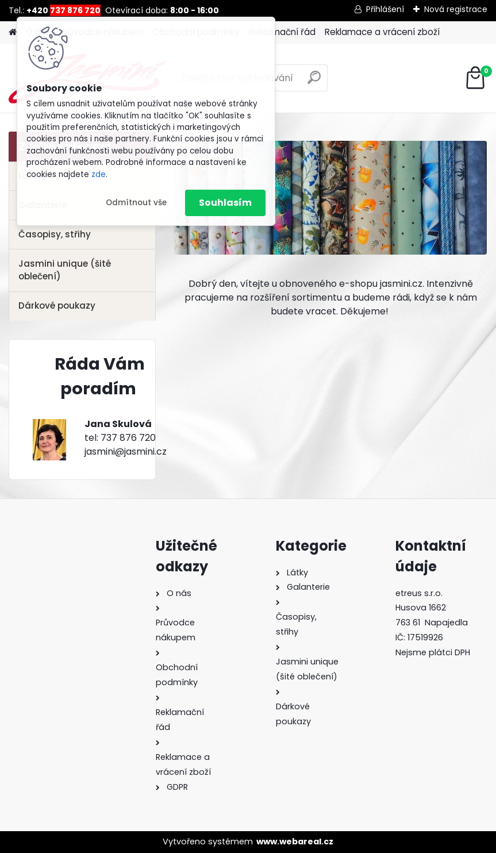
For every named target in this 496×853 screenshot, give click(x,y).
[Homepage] (13, 32)
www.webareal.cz (294, 841)
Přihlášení (385, 9)
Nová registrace (455, 9)
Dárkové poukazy (56, 305)
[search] (314, 82)
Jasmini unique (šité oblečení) (64, 270)
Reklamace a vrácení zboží (382, 32)
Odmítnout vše (136, 202)
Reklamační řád (282, 32)
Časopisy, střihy (54, 234)
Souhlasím (225, 202)
